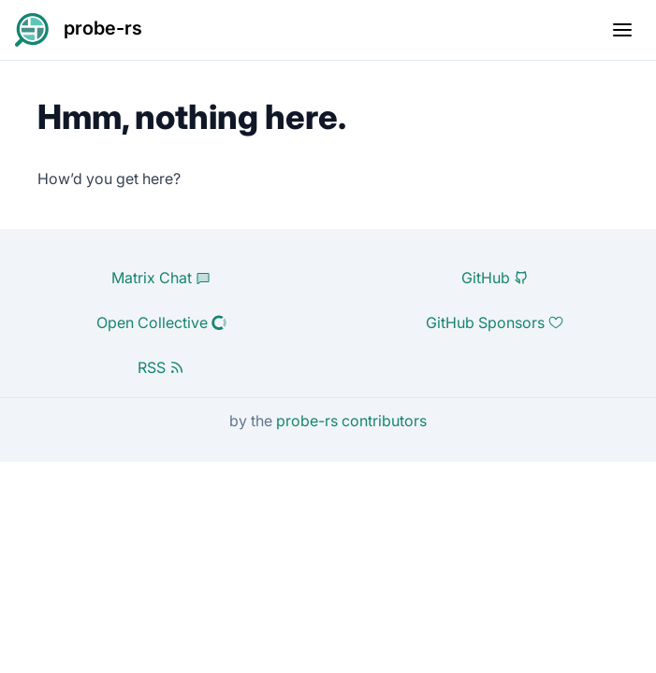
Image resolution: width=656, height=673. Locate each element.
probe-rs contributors (351, 420)
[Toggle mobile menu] (622, 30)
